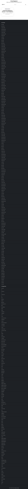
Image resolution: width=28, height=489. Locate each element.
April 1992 (2, 270)
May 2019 (2, 110)
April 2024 (2, 57)
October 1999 (3, 248)
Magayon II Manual (3, 385)
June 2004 (2, 238)
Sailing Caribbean (3, 438)
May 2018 (2, 129)
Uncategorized (3, 468)
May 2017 (2, 146)
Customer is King (3, 330)
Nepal (2, 405)
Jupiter (2, 374)
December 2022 (3, 74)
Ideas (2, 366)
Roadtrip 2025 (3, 432)
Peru (2, 410)
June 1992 (2, 268)
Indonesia (2, 369)
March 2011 (2, 221)
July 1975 (2, 282)
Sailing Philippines (3, 441)
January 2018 (3, 135)
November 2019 (3, 101)
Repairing (2, 427)
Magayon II (2, 382)
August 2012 (3, 213)
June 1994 (2, 260)
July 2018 (2, 126)
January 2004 (3, 240)
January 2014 (3, 198)
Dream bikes (3, 336)
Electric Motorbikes (3, 344)
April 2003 (2, 243)
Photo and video (3, 416)
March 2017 (2, 149)
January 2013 (3, 207)
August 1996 (3, 257)
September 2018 (3, 123)
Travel (2, 466)
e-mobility (2, 338)
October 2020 (3, 87)
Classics (2, 321)
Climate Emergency (4, 322)
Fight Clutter (3, 358)
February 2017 (3, 151)
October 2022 (3, 77)
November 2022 (3, 76)
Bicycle (2, 300)
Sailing (2, 436)
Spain (2, 457)
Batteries (2, 299)
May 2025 (2, 40)
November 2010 (3, 224)
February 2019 (3, 115)
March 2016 (2, 168)
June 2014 (2, 193)
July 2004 (2, 237)
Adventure (2, 291)
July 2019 (2, 107)
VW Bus (2, 477)
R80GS (2, 424)
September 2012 (3, 212)
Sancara (2, 446)
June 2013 (2, 204)
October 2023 (3, 65)
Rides (2, 430)
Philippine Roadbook (4, 411)
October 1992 (3, 263)
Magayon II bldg (3, 383)
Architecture (3, 294)
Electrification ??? (3, 346)
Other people (3, 408)
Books (2, 308)
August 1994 (3, 259)
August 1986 (3, 276)
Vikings (2, 474)
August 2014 (3, 190)
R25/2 (2, 421)
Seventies (2, 447)
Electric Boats (3, 341)
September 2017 (3, 140)
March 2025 (2, 43)
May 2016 (2, 165)
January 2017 (3, 152)
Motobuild (2, 394)
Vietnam (2, 472)
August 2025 (3, 35)
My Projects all (3, 402)
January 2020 (3, 98)
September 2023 (3, 66)
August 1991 (2, 273)
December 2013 (3, 199)
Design (2, 333)
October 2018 (3, 121)
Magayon (2, 380)
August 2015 (3, 174)
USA (1, 469)
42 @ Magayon (14, 1)
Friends (2, 360)
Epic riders (2, 350)
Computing (2, 324)
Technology (3, 463)
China (2, 316)
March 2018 (2, 132)
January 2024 (3, 60)
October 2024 (3, 49)
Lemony (2, 377)
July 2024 (2, 54)
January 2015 (3, 182)
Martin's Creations (3, 386)
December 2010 (3, 223)
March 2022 (2, 79)
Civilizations (2, 319)
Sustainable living (3, 460)
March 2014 (2, 196)
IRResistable (2, 371)
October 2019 (3, 102)
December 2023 (3, 62)
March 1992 (2, 271)
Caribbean (2, 313)
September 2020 (3, 88)
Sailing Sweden (3, 444)
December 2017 (3, 137)
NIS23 (2, 407)
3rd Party (2, 288)
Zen (1, 483)
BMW (2, 305)
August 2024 (3, 52)
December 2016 (3, 154)
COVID (2, 327)
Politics (2, 419)
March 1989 (2, 274)
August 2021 (3, 82)
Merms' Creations (3, 388)
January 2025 (3, 46)
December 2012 (3, 209)
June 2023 (2, 71)
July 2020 (2, 91)
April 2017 (2, 148)
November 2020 (3, 85)
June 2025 (2, 38)
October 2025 (3, 32)
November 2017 (3, 138)
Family (2, 357)
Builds (2, 310)
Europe (2, 352)
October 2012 (3, 210)
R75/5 (2, 422)
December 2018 (3, 118)
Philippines (2, 413)
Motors (2, 397)
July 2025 (2, 37)
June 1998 (2, 251)
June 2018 (2, 127)
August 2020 (3, 90)
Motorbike (2, 396)
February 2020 (3, 96)
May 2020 (2, 93)
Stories (2, 458)
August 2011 (2, 218)
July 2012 (2, 215)
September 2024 (3, 51)
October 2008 (3, 229)
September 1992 (3, 265)
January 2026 (3, 27)
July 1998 (2, 249)
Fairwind (2, 355)
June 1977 (2, 279)
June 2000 (2, 246)
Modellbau (2, 391)
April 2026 (2, 24)
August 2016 (3, 160)
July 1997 (2, 254)
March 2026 (3, 26)
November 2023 (3, 63)
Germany (2, 361)
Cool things (3, 325)
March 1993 (2, 262)
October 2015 (3, 173)
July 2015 (2, 176)
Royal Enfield (3, 433)
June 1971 (2, 284)
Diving (2, 335)
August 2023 (3, 68)
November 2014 (3, 185)
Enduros (2, 347)
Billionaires (2, 302)
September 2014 (3, 188)
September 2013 (3, 201)
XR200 (2, 482)
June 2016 (2, 163)
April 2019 (2, 112)
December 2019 (3, 99)
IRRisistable (2, 372)
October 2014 (3, 187)
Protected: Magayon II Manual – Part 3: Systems (7, 11)
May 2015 (2, 177)
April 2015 (2, 179)
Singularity (2, 452)
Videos (2, 471)
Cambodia (2, 311)
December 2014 (3, 184)
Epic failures (3, 349)
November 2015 (3, 171)
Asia (1, 297)
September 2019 (3, 104)
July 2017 (2, 143)
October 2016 (3, 157)
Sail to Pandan (3, 435)
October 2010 (3, 226)
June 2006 (2, 235)
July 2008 (2, 232)
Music (2, 399)
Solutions (2, 455)
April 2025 (2, 41)
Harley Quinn (3, 363)
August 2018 (3, 124)
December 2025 (3, 29)
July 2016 (2, 162)
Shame (2, 449)
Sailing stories (3, 443)
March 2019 (2, 113)
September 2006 (3, 234)
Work (2, 480)
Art (1, 296)
